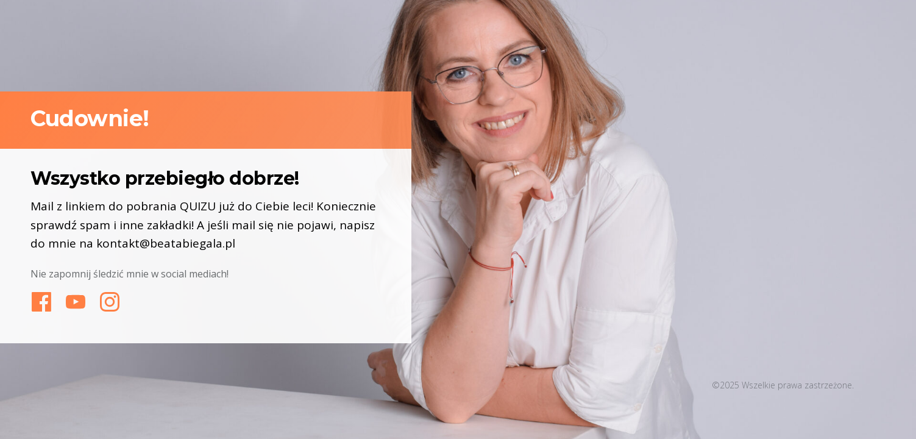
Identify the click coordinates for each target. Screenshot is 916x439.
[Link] (41, 302)
